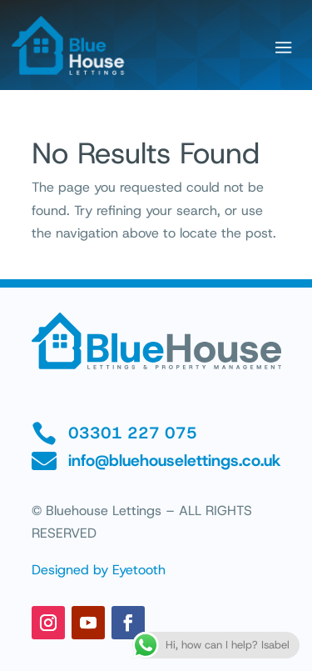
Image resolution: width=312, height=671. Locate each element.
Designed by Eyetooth (99, 569)
